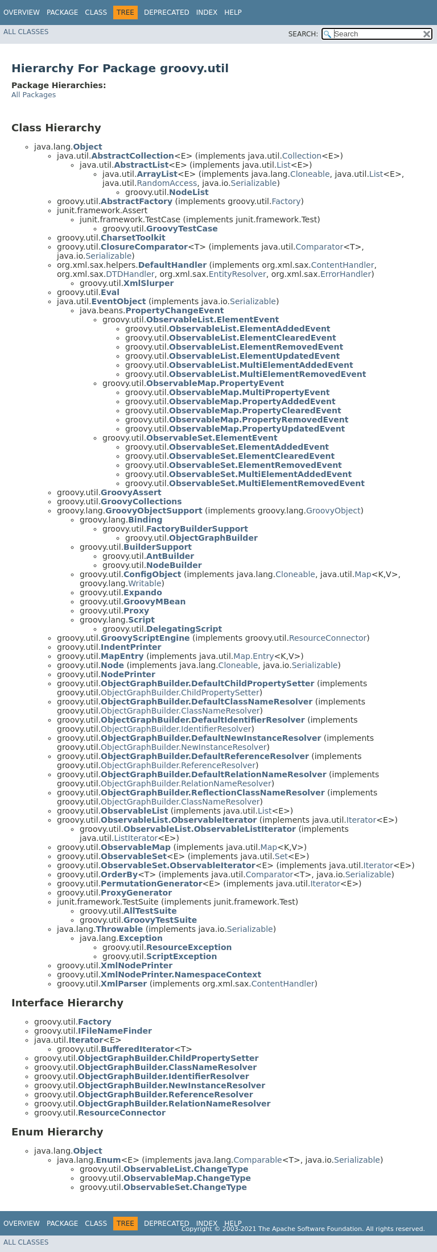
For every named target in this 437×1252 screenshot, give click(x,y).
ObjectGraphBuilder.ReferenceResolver (178, 765)
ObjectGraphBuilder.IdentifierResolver (176, 728)
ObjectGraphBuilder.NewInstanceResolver (183, 747)
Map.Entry (253, 656)
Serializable (254, 183)
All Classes (25, 32)
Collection (301, 155)
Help (233, 12)
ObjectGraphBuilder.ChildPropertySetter (180, 692)
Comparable (258, 1159)
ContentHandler (342, 265)
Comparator (320, 246)
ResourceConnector (327, 637)
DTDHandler (130, 274)
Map (363, 574)
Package (62, 12)
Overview (21, 12)
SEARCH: (303, 34)
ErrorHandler (345, 274)
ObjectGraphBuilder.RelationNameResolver (186, 783)
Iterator (361, 819)
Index (207, 12)
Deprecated (166, 12)
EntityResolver (237, 274)
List (283, 164)
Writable (144, 583)
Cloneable (310, 174)
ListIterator (136, 838)
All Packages (33, 94)
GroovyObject (333, 510)
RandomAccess (167, 183)
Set (281, 856)
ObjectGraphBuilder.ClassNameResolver (180, 710)
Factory (285, 201)
